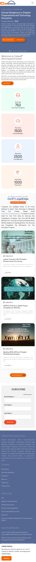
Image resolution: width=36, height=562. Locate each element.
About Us (4, 479)
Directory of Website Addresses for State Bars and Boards (16, 519)
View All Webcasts (17, 375)
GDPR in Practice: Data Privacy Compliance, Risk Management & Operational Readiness (16, 539)
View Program (20, 39)
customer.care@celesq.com (11, 213)
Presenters (4, 476)
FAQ (2, 498)
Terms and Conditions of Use (10, 511)
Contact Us (4, 482)
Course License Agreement (9, 508)
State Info (4, 515)
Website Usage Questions (9, 501)
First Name (8, 405)
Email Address (9, 397)
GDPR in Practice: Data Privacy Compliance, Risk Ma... (15, 306)
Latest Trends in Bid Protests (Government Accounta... (14, 260)
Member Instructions (7, 504)
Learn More (6, 83)
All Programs (5, 469)
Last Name (8, 413)
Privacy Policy (5, 486)
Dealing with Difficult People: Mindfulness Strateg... (15, 353)
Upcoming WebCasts (7, 472)
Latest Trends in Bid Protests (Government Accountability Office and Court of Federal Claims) (16, 533)
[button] (9, 51)
